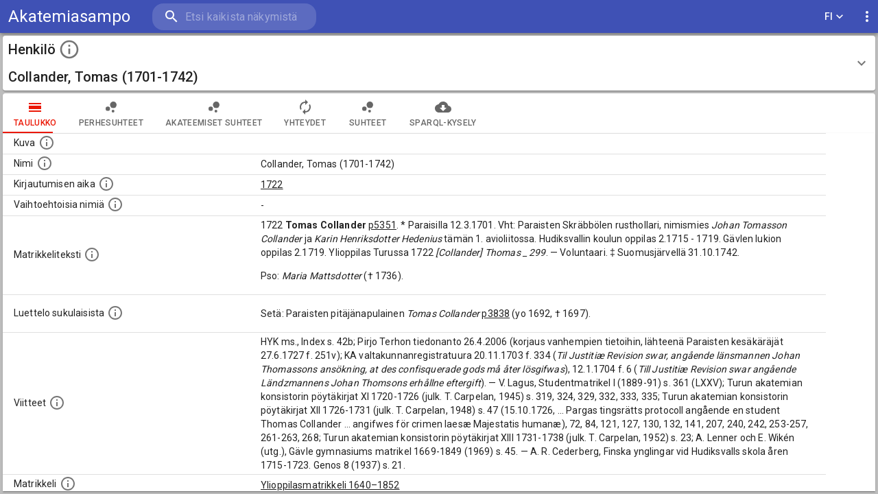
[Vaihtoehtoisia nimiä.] (115, 204)
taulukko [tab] (35, 113)
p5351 (382, 225)
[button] (439, 63)
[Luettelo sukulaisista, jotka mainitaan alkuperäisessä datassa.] (115, 313)
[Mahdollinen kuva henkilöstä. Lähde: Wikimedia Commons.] (47, 143)
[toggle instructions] (69, 49)
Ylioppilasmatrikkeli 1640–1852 (330, 485)
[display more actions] (867, 16)
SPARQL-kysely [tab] (443, 113)
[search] (233, 16)
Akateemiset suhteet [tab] (214, 113)
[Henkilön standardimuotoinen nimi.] (45, 163)
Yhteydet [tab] (305, 113)
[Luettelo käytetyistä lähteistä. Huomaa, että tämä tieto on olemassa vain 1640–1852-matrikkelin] (57, 403)
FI (834, 17)
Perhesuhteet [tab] (111, 113)
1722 (272, 184)
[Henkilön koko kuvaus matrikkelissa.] (92, 255)
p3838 (496, 313)
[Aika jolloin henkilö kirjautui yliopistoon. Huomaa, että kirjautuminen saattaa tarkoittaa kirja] (106, 184)
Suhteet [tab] (368, 113)
